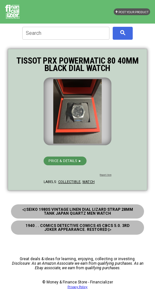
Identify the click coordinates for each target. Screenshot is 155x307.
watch (88, 182)
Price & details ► (65, 161)
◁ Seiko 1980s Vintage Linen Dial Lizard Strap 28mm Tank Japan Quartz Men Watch (77, 211)
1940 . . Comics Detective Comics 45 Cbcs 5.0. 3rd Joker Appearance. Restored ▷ (77, 227)
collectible (69, 182)
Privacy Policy (77, 287)
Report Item (105, 175)
